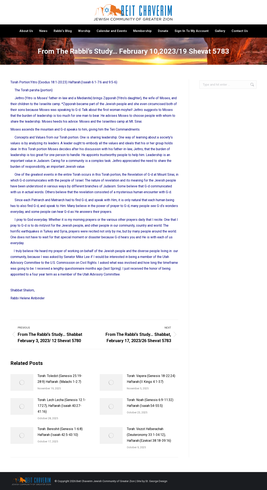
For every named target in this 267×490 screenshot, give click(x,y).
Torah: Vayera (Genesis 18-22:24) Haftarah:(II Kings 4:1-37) (151, 379)
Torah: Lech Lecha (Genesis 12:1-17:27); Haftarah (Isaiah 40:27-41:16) (62, 406)
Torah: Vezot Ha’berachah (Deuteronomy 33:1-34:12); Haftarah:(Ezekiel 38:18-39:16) (149, 435)
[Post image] (21, 382)
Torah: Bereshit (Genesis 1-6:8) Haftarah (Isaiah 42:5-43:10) (60, 432)
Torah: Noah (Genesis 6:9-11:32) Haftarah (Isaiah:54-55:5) (150, 403)
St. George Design (156, 481)
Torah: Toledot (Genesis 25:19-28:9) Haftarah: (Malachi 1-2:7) (60, 379)
